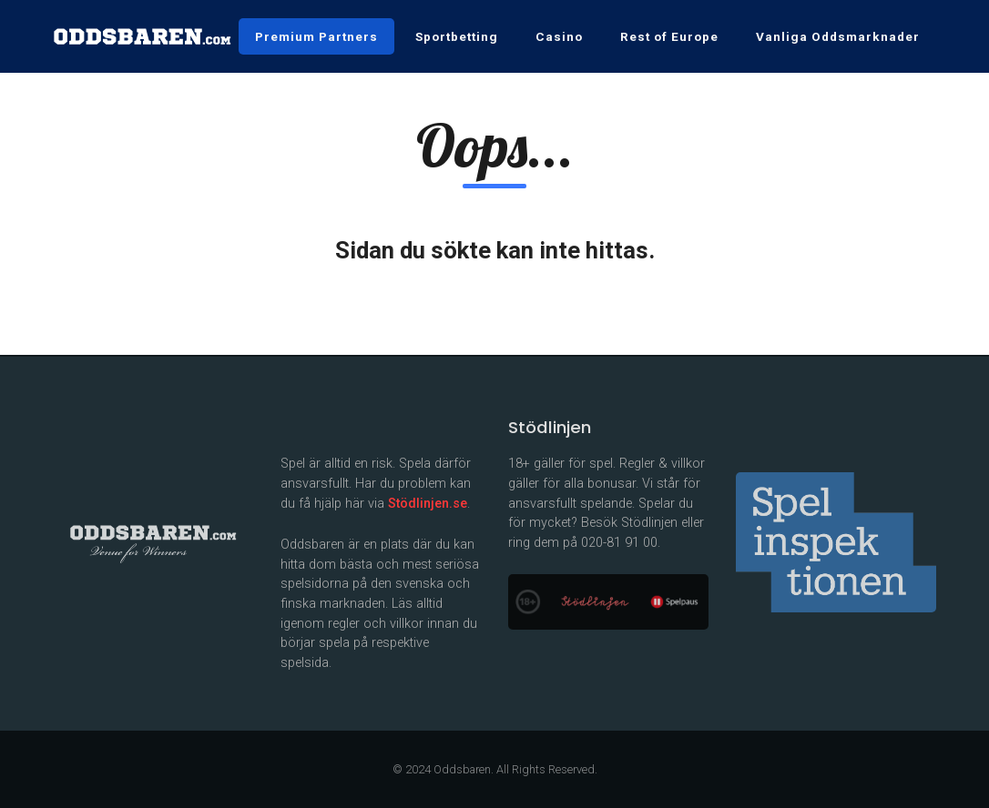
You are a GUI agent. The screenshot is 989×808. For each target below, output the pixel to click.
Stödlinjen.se (427, 503)
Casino (559, 36)
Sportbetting (456, 36)
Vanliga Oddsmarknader (838, 36)
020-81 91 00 (619, 542)
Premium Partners (316, 36)
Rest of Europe (669, 36)
